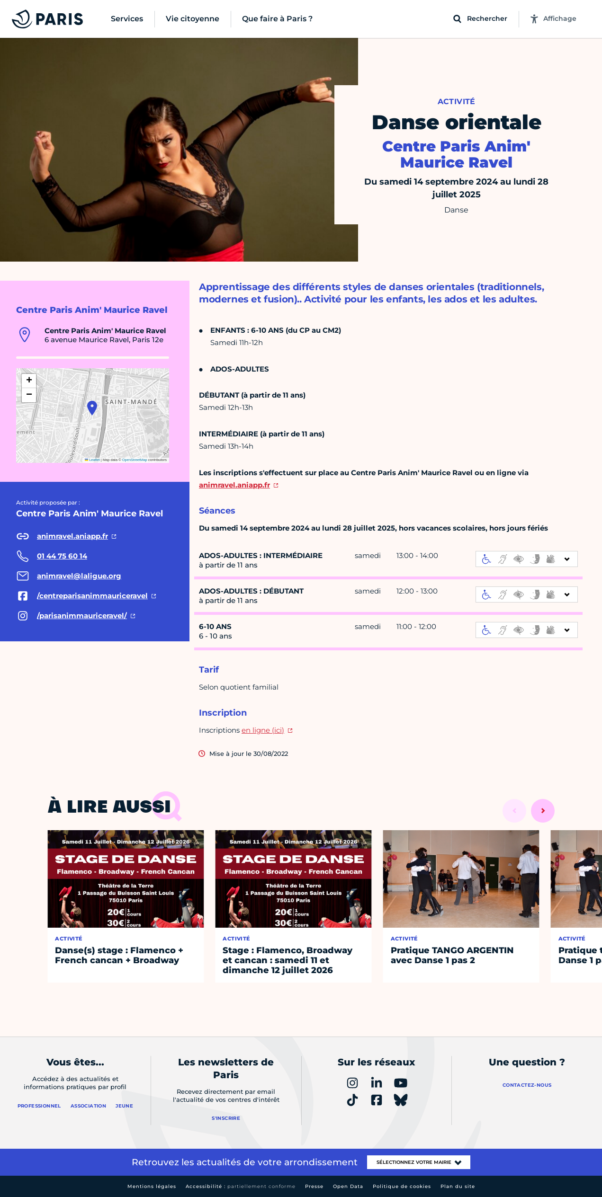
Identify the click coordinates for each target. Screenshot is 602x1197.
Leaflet (92, 460)
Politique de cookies (402, 1186)
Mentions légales (151, 1186)
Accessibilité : (241, 1186)
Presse (314, 1186)
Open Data (348, 1186)
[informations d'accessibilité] (527, 559)
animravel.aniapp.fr (234, 484)
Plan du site (457, 1186)
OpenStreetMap (134, 460)
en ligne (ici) (263, 730)
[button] (92, 408)
